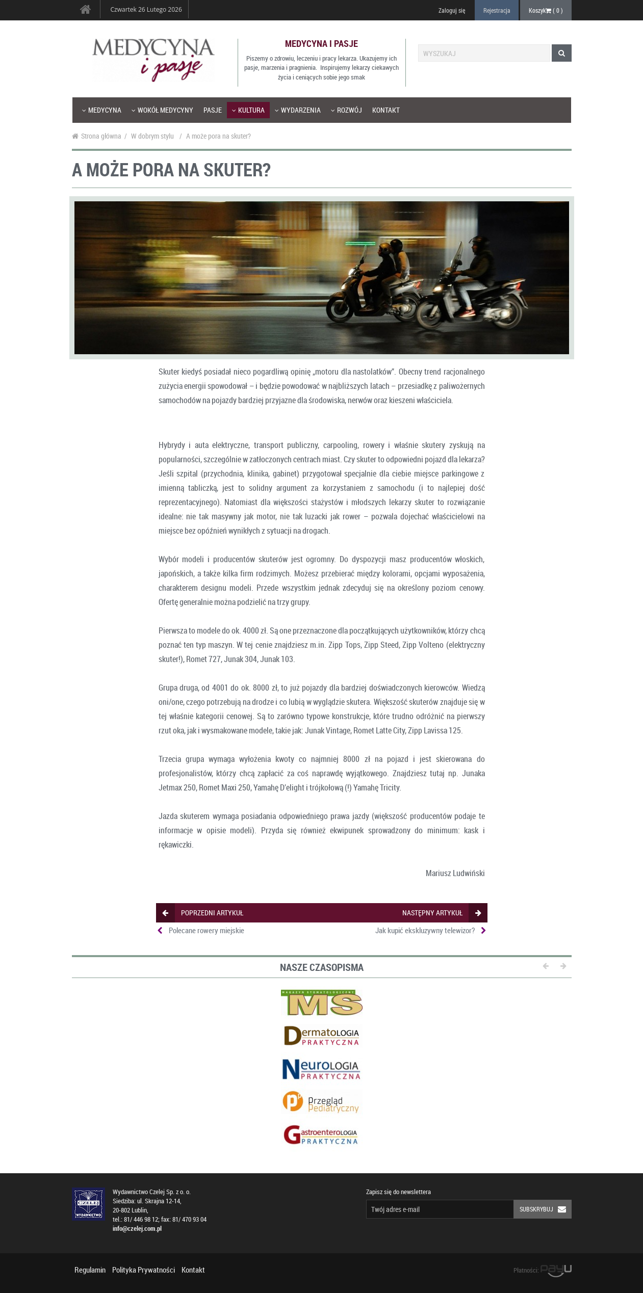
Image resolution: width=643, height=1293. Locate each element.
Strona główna (96, 136)
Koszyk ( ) (546, 10)
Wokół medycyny (162, 110)
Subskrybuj (546, 1209)
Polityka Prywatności (143, 1269)
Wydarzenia (298, 110)
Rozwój (346, 110)
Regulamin (90, 1269)
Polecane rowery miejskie (206, 930)
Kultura (248, 110)
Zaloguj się (452, 10)
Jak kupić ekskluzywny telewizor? (425, 930)
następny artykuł (441, 912)
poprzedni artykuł (202, 912)
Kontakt (386, 110)
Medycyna (101, 110)
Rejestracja (496, 10)
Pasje (212, 110)
